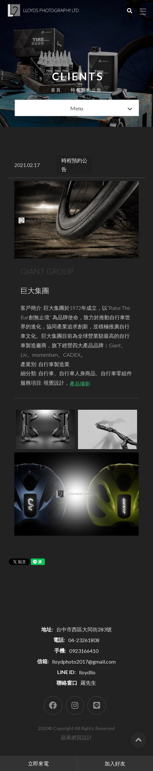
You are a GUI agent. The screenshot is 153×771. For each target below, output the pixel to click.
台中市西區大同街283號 (84, 629)
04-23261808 (83, 640)
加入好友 (115, 763)
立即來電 (38, 763)
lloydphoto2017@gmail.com (84, 661)
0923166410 (83, 651)
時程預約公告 (86, 89)
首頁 (56, 89)
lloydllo (87, 672)
